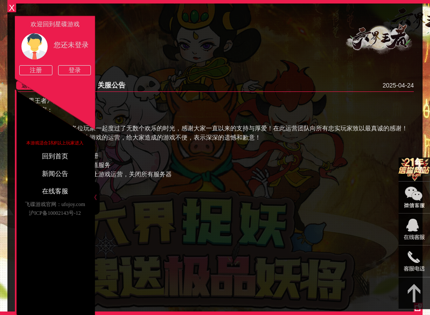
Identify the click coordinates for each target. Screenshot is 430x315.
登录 (75, 70)
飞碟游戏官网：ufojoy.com (55, 204)
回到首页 (55, 156)
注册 (36, 70)
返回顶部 (414, 293)
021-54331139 (414, 261)
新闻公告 (55, 173)
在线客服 (55, 191)
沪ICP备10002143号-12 (55, 213)
